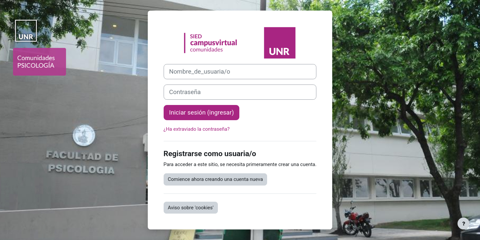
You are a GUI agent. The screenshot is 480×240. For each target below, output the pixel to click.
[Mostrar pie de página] (463, 223)
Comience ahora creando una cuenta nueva (215, 179)
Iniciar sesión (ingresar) (201, 112)
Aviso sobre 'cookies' (191, 208)
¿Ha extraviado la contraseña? (197, 129)
